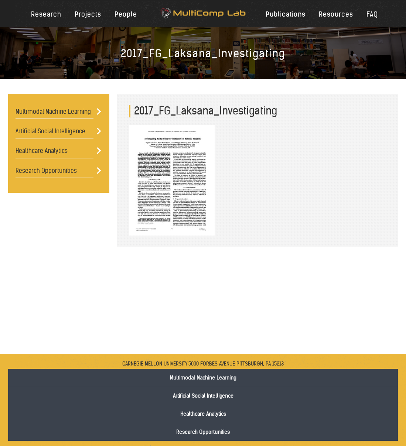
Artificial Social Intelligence (50, 131)
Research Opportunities (46, 170)
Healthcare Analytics (42, 150)
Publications (286, 14)
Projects (88, 14)
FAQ (372, 14)
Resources (336, 14)
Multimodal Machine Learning (53, 111)
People (126, 14)
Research (46, 14)
